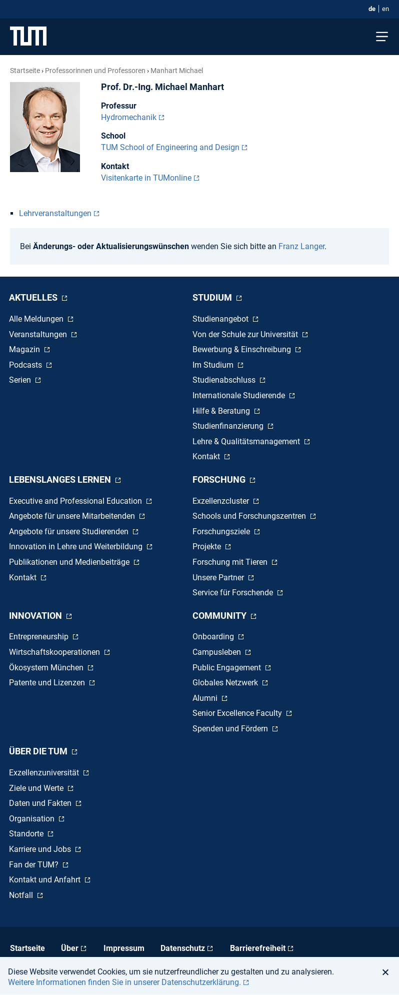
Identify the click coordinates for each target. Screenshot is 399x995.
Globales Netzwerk (226, 682)
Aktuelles (34, 297)
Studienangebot (221, 319)
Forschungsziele (222, 531)
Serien (21, 380)
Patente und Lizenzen (48, 682)
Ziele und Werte (37, 788)
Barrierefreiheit (258, 948)
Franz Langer (301, 246)
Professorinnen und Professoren (95, 70)
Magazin (25, 349)
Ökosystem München (47, 667)
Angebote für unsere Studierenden (69, 531)
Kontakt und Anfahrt (45, 879)
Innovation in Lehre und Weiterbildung (76, 546)
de (372, 9)
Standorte (27, 833)
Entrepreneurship (39, 636)
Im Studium (214, 365)
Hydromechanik (128, 117)
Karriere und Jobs (41, 849)
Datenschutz (182, 948)
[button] (388, 971)
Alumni (206, 698)
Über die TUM (39, 751)
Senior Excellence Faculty (238, 713)
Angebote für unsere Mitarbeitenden (73, 516)
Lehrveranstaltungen (55, 213)
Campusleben (217, 652)
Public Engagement (227, 667)
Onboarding (214, 636)
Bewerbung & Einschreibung (242, 349)
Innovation (36, 615)
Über (69, 948)
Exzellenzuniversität (45, 772)
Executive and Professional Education (76, 501)
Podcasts (26, 365)
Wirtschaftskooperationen (55, 652)
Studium (213, 297)
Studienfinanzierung (229, 426)
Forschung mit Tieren (231, 562)
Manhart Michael (176, 70)
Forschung (220, 479)
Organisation (32, 818)
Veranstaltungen (39, 334)
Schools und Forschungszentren (250, 516)
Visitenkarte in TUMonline (146, 178)
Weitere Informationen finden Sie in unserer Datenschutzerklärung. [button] (124, 982)
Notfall (22, 895)
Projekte (207, 546)
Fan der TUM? (34, 864)
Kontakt (207, 456)
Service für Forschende (233, 592)
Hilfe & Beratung (222, 411)
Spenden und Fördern (231, 728)
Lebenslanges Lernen (61, 479)
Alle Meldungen (37, 319)
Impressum (124, 948)
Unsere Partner (219, 577)
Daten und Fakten (41, 803)
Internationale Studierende (239, 395)
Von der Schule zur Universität (246, 334)
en (385, 9)
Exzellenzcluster (221, 501)
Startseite (25, 70)
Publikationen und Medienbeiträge (70, 562)
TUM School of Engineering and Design (170, 147)
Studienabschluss (225, 380)
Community (220, 615)
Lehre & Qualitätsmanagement (247, 441)
